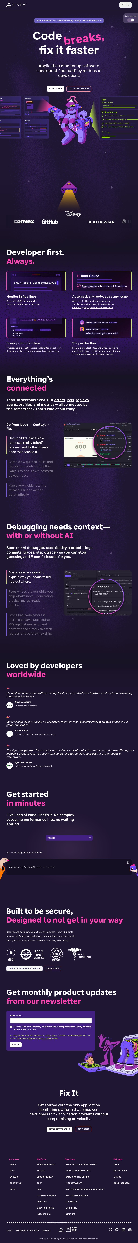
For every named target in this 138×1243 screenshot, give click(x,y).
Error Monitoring (46, 1164)
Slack (88, 348)
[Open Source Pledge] (71, 1229)
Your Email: (16, 1015)
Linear (105, 348)
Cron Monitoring (45, 1208)
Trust (13, 1189)
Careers (14, 1177)
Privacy (47, 1231)
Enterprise (71, 1208)
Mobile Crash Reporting (78, 1171)
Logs (39, 1189)
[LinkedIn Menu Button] (123, 1229)
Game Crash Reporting (77, 1177)
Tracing (41, 1171)
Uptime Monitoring (46, 1195)
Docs (116, 1164)
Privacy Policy (27, 1038)
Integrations (44, 1214)
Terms (9, 1231)
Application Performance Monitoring (85, 1189)
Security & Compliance (27, 1231)
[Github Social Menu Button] (117, 1229)
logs (70, 400)
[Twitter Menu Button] (110, 1229)
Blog (12, 1171)
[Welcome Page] (16, 5)
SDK (20, 301)
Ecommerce (71, 1202)
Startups (70, 1214)
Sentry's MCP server (95, 351)
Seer (10, 548)
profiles (25, 404)
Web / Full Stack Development (81, 1164)
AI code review (51, 351)
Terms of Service (45, 1038)
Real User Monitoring (77, 1195)
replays (82, 400)
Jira (94, 348)
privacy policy (51, 1035)
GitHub (81, 348)
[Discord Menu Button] (130, 1229)
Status (117, 1177)
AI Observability (74, 1183)
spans (11, 404)
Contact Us (15, 1183)
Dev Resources (122, 1183)
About (13, 1164)
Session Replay (45, 1177)
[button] (130, 18)
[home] (61, 1230)
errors (59, 400)
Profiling (42, 1202)
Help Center (120, 1171)
